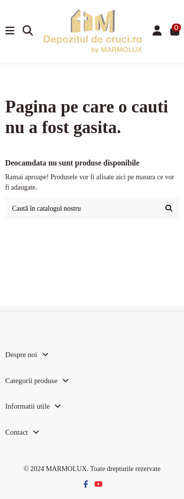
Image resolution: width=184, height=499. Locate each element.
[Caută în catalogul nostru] (168, 208)
